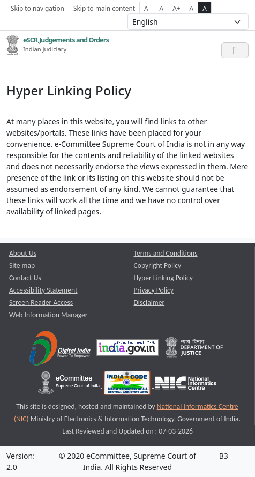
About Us (22, 253)
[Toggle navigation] (235, 50)
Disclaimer (149, 302)
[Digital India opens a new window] (61, 349)
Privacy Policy (154, 290)
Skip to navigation (37, 8)
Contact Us (25, 277)
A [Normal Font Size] (162, 8)
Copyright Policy (158, 265)
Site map (22, 265)
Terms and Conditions (166, 253)
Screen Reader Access (41, 302)
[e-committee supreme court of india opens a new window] (69, 385)
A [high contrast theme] (204, 8)
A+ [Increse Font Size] (176, 8)
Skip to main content (104, 8)
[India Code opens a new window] (128, 385)
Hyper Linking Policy (163, 277)
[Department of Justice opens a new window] (194, 349)
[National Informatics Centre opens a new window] (186, 385)
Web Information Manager (48, 314)
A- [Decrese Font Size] (147, 8)
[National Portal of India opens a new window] (128, 349)
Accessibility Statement (43, 290)
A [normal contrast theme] (192, 8)
